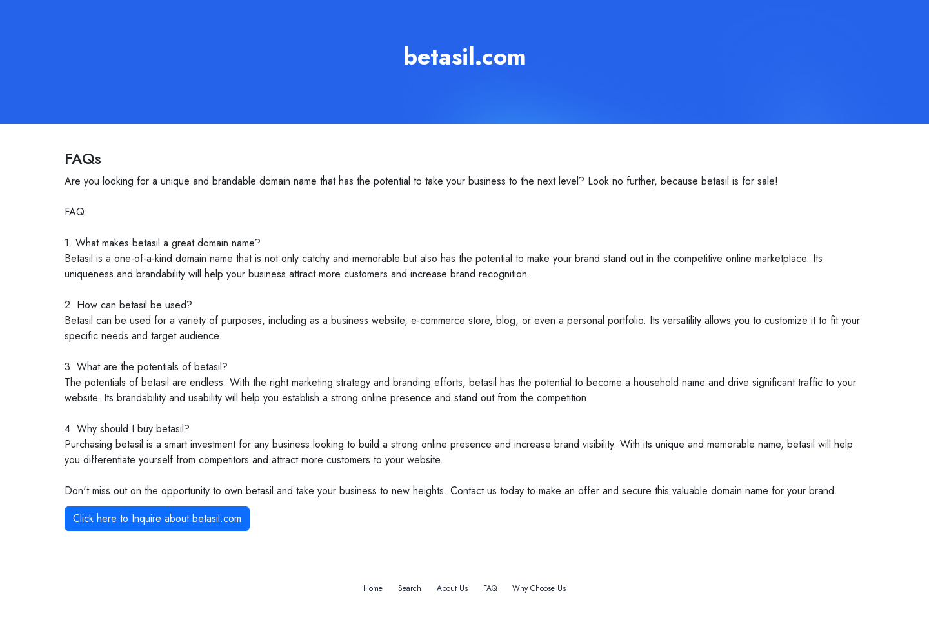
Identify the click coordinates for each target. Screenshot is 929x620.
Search (409, 588)
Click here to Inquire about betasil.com (157, 518)
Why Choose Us (539, 588)
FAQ (490, 588)
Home (373, 588)
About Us (452, 588)
